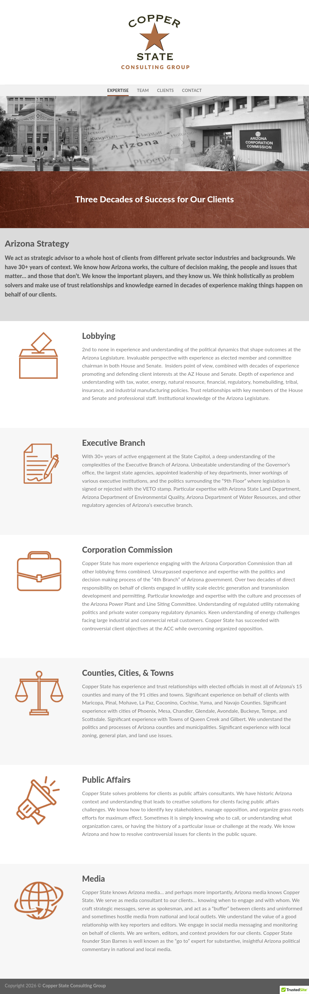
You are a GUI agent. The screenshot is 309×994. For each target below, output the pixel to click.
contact (192, 90)
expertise (118, 90)
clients (165, 90)
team (143, 90)
